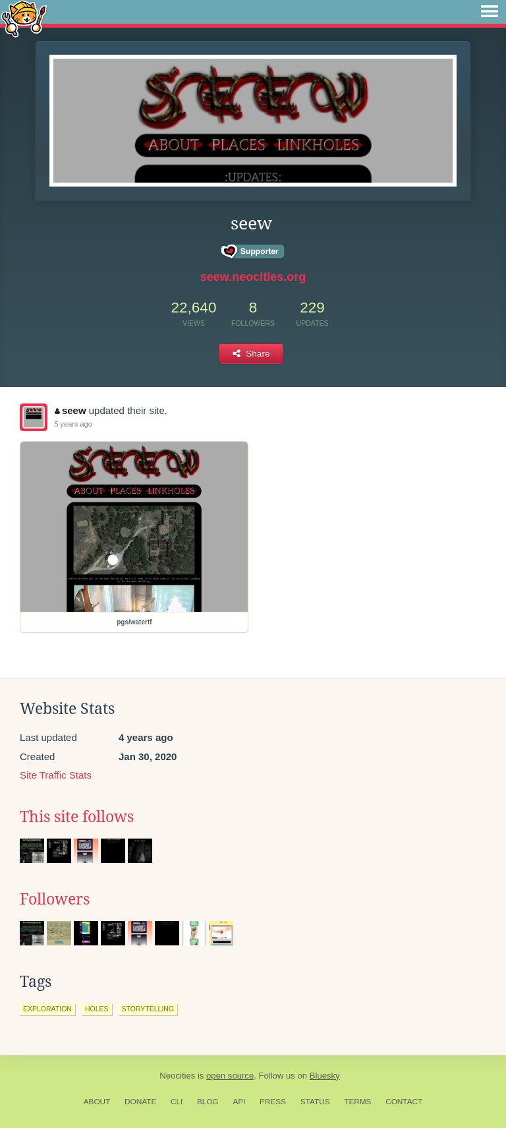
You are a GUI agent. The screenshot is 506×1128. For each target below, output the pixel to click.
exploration (47, 1009)
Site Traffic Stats (56, 775)
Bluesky (325, 1076)
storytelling (148, 1009)
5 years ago (73, 424)
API (239, 1101)
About (97, 1101)
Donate (140, 1101)
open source (230, 1076)
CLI (177, 1101)
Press (273, 1101)
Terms (357, 1101)
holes (97, 1009)
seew (70, 410)
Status (315, 1101)
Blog (208, 1101)
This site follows (77, 816)
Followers (55, 899)
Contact (403, 1101)
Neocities (177, 1076)
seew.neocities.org (253, 276)
